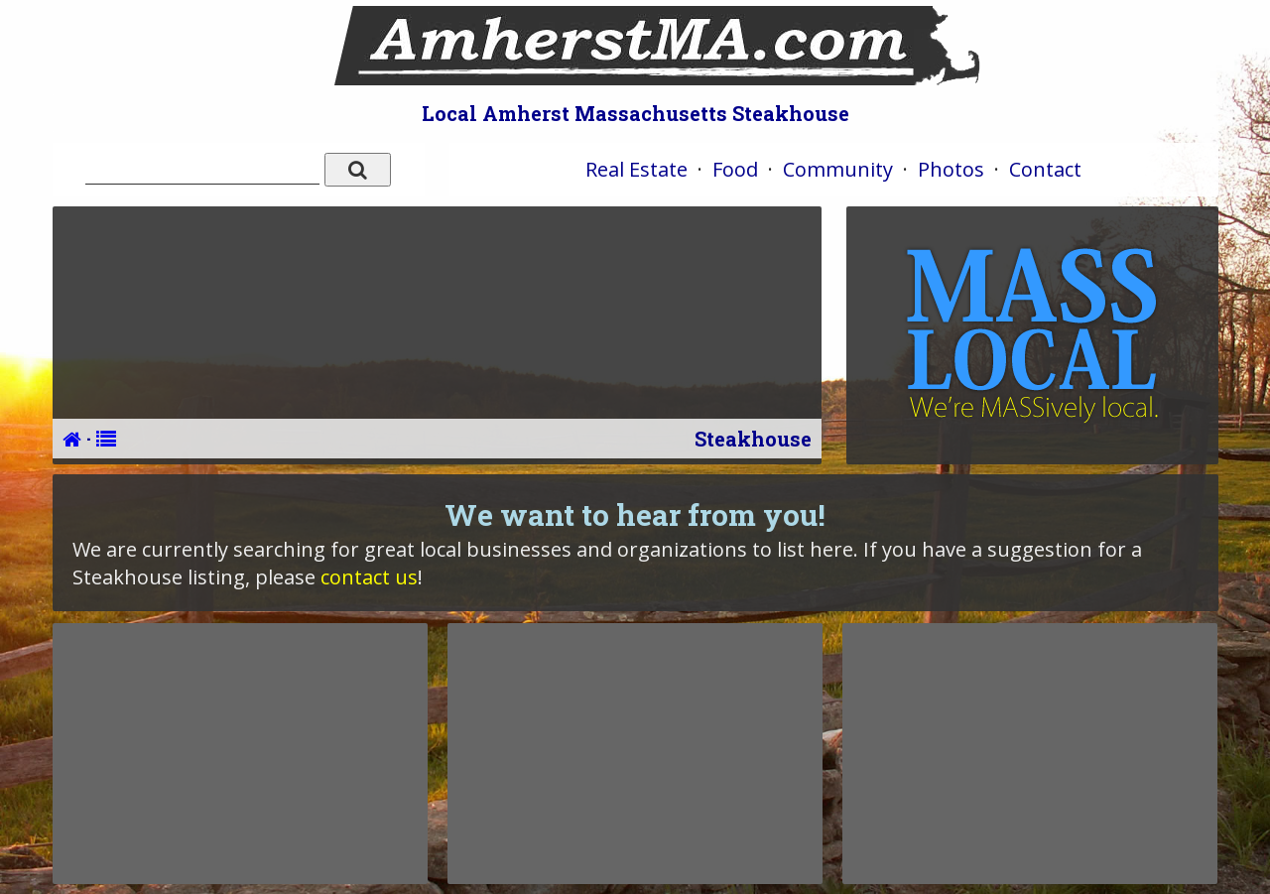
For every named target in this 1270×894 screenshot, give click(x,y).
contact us (369, 577)
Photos (951, 169)
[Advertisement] (240, 753)
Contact (1045, 169)
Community (838, 169)
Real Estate (636, 169)
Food (735, 169)
